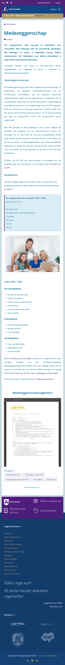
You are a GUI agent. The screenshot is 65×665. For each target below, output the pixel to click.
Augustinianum (44, 3)
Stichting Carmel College (14, 552)
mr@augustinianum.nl (44, 379)
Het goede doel (10, 548)
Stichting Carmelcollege (21, 358)
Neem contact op (50, 501)
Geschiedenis (48, 510)
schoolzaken (37, 480)
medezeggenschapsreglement (17, 480)
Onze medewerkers (12, 537)
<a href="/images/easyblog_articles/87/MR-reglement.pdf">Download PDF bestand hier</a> (32, 432)
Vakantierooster (11, 566)
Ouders (9, 39)
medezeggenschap (13, 475)
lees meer (38, 16)
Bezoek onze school (17, 510)
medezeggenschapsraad (33, 475)
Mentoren (8, 541)
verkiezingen (51, 480)
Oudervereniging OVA (41, 487)
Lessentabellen (10, 559)
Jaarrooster (9, 563)
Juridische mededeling (47, 656)
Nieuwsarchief (10, 570)
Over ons (8, 533)
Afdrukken (11, 24)
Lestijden (8, 555)
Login (58, 3)
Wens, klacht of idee (12, 544)
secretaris (8, 189)
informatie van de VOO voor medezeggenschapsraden (34, 373)
